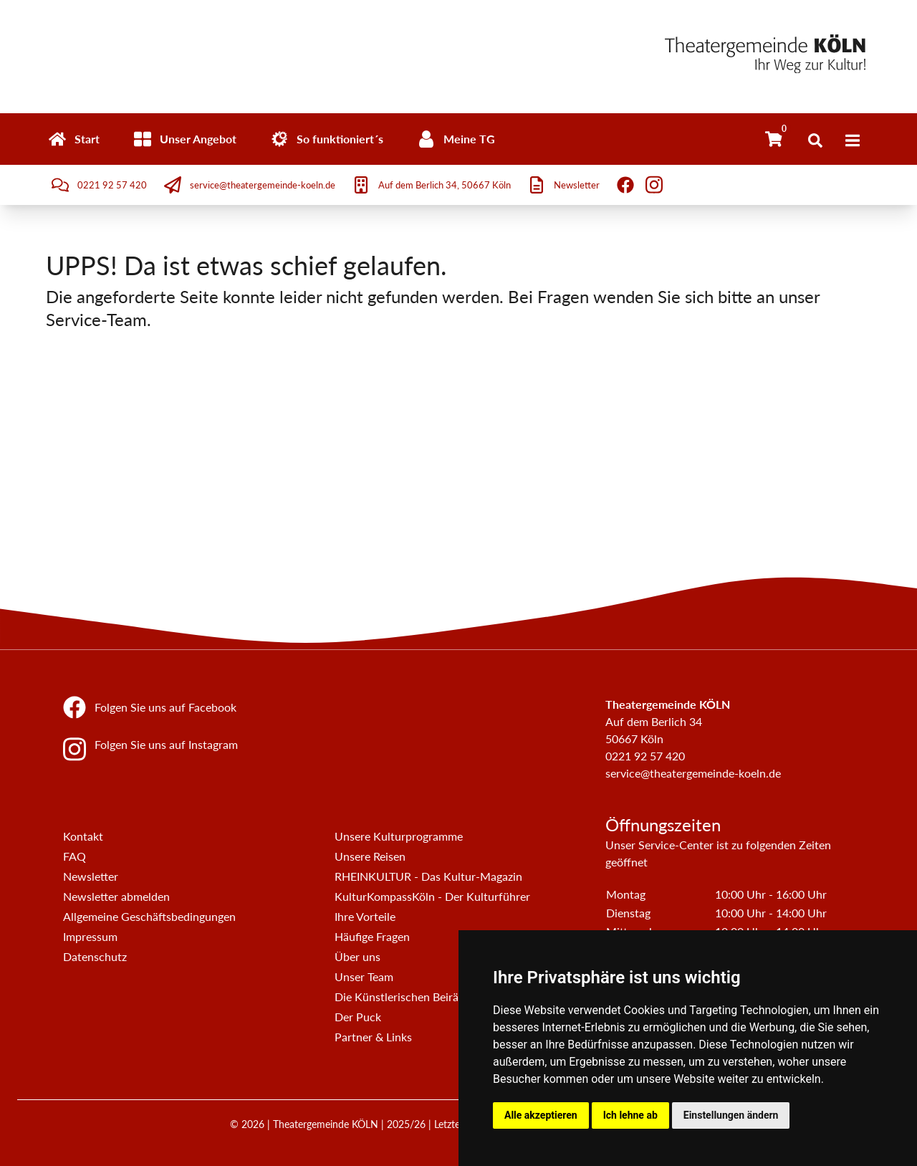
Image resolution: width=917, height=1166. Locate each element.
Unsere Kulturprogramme (399, 836)
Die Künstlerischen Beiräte (402, 996)
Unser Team (364, 976)
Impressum (90, 936)
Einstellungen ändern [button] (731, 1115)
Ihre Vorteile (365, 916)
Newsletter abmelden (116, 896)
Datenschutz (95, 956)
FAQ (74, 856)
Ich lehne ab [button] (630, 1115)
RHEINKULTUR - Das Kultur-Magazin (428, 876)
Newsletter (90, 876)
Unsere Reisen (370, 856)
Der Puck (358, 1016)
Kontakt (83, 836)
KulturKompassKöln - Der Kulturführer (432, 896)
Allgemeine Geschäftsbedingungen (149, 916)
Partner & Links (373, 1036)
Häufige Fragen (372, 936)
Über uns (357, 956)
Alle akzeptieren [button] (540, 1115)
